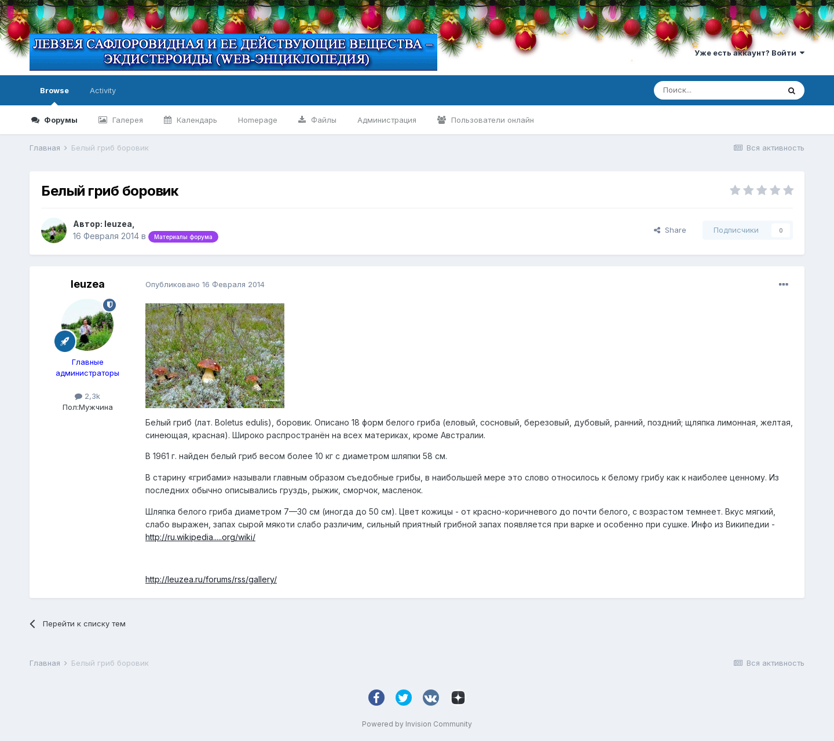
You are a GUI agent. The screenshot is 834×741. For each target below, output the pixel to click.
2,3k (87, 396)
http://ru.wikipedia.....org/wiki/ (200, 537)
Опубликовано (205, 284)
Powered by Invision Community (417, 724)
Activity (103, 90)
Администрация (386, 119)
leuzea (118, 224)
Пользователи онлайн (491, 119)
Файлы (322, 119)
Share (670, 229)
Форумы (60, 119)
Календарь (195, 119)
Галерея (126, 119)
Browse (54, 95)
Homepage (257, 119)
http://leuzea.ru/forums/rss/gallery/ (211, 579)
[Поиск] (716, 90)
